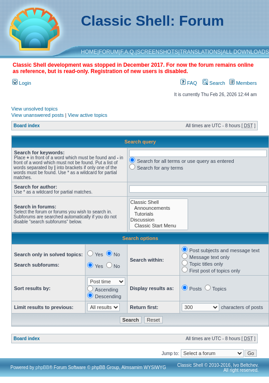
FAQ (188, 83)
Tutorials (158, 214)
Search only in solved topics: (48, 254)
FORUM (108, 52)
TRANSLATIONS (200, 52)
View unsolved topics (34, 108)
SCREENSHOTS (157, 52)
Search (214, 83)
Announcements (158, 208)
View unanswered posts (37, 115)
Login (21, 83)
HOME (89, 52)
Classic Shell (158, 202)
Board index (27, 125)
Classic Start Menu (158, 226)
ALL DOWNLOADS (245, 52)
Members (243, 83)
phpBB (42, 367)
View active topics (87, 115)
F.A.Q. (127, 52)
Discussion (158, 220)
